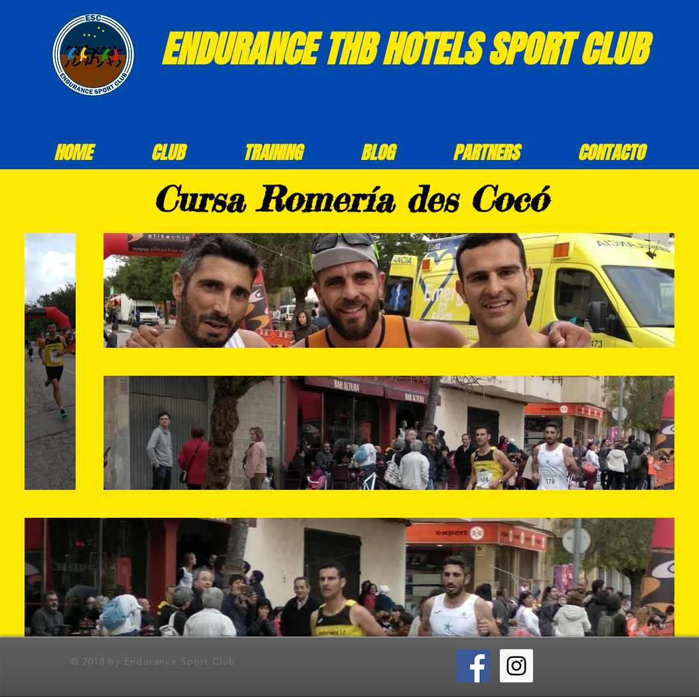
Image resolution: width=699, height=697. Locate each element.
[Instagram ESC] (516, 665)
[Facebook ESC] (473, 665)
